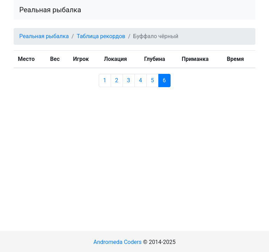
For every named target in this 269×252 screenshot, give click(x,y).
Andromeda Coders (118, 242)
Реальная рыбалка (50, 10)
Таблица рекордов (101, 36)
